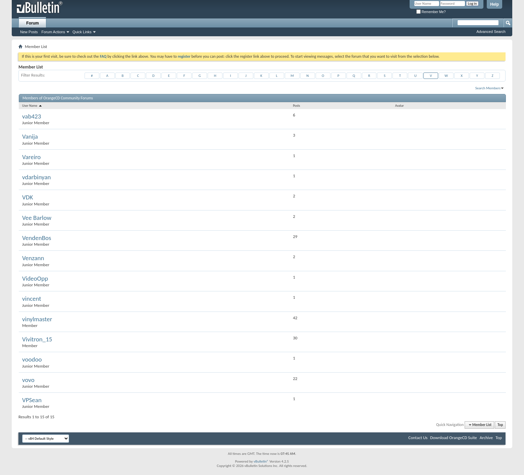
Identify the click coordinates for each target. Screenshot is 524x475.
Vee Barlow (36, 218)
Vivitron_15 (37, 339)
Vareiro (31, 157)
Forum (32, 23)
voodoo (32, 359)
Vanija (30, 136)
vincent (31, 298)
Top (500, 425)
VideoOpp (35, 278)
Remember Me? (431, 12)
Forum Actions (53, 32)
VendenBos (36, 238)
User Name (32, 105)
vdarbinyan (36, 177)
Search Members (488, 88)
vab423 (31, 116)
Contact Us (417, 437)
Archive (486, 437)
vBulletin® (261, 461)
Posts (296, 105)
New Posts (29, 32)
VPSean (32, 400)
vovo (28, 380)
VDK (27, 197)
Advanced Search (491, 32)
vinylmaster (37, 319)
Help (494, 4)
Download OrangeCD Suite (453, 437)
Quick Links (82, 32)
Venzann (33, 258)
